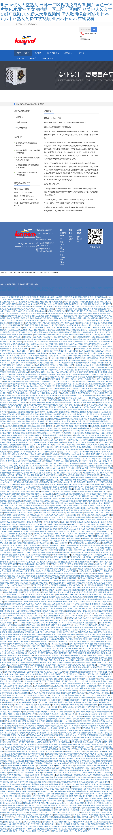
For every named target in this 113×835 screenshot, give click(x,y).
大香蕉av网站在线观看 (31, 714)
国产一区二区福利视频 (8, 487)
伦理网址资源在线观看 (21, 569)
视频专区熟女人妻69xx (80, 496)
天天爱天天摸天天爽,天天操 (34, 604)
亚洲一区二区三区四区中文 (102, 351)
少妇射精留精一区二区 (41, 370)
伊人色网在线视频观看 (48, 609)
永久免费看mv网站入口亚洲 (56, 686)
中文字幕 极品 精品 (22, 342)
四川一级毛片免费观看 (92, 548)
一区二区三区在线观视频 (95, 550)
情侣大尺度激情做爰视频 (9, 492)
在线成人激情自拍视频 (50, 323)
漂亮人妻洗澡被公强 (82, 429)
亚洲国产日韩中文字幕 (11, 717)
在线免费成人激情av (66, 710)
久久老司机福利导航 (71, 670)
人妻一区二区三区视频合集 (65, 522)
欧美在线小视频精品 (82, 653)
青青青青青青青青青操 (68, 513)
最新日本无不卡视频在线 (80, 431)
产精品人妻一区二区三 (36, 656)
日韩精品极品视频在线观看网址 (80, 520)
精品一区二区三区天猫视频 (78, 386)
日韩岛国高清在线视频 (82, 340)
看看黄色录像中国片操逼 (28, 471)
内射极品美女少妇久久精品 (27, 487)
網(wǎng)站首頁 (25, 53)
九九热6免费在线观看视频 (68, 785)
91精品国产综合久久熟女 (87, 513)
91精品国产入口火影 (96, 628)
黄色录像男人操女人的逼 (69, 532)
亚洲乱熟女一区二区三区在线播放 (15, 335)
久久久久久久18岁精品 (46, 771)
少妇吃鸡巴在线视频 (56, 304)
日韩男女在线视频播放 (98, 389)
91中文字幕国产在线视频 (35, 396)
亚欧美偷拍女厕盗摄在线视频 (92, 747)
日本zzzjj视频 (72, 489)
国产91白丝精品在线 (68, 328)
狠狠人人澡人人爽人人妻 (9, 677)
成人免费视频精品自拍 (42, 337)
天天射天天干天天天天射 (13, 604)
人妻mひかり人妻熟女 (21, 789)
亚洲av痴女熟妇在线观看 (82, 705)
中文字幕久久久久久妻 (97, 604)
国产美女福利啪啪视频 (74, 342)
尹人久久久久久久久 (51, 518)
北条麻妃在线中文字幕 (88, 674)
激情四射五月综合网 (98, 653)
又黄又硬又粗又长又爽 (31, 429)
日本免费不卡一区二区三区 (100, 377)
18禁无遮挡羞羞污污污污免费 (21, 588)
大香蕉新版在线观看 (10, 567)
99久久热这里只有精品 (39, 614)
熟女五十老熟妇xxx (26, 337)
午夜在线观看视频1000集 (50, 379)
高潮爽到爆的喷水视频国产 (34, 660)
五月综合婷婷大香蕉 (67, 494)
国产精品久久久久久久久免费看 (66, 810)
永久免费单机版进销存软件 (46, 368)
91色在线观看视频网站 (35, 803)
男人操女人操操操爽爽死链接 (34, 621)
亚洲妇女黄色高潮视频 (82, 307)
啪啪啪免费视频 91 (47, 429)
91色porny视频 (68, 663)
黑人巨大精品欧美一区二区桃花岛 (99, 415)
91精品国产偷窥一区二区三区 (30, 611)
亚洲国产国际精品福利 (63, 389)
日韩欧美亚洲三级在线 (54, 333)
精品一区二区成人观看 (92, 330)
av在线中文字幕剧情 (83, 494)
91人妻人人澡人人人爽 (71, 635)
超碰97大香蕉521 (99, 314)
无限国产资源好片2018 (101, 700)
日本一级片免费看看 (102, 785)
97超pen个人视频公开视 (37, 457)
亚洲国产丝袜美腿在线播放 (55, 621)
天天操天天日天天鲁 (40, 358)
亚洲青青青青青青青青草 (31, 639)
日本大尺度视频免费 (86, 304)
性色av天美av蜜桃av (71, 756)
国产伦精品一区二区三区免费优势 (79, 314)
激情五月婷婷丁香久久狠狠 (93, 363)
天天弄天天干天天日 (30, 328)
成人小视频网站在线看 (84, 780)
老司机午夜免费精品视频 (102, 520)
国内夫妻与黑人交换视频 (58, 511)
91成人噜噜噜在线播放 (48, 827)
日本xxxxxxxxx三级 (7, 309)
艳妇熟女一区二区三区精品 (94, 829)
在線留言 (53, 60)
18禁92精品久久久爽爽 (39, 499)
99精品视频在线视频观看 (74, 660)
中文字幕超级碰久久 (99, 560)
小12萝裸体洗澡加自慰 (63, 311)
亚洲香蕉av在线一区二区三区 (49, 328)
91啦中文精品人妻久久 (24, 370)
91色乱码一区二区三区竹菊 (34, 318)
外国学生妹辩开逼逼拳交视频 (49, 543)
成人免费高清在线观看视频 (46, 564)
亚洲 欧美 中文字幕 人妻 (90, 815)
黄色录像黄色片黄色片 (81, 311)
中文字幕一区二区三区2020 (52, 468)
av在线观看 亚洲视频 (16, 721)
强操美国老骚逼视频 (15, 504)
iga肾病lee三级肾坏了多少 (56, 314)
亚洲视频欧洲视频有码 (91, 426)
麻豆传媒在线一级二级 (17, 389)
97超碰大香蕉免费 (91, 660)
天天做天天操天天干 (40, 588)
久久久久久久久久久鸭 (78, 309)
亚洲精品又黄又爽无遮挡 (79, 658)
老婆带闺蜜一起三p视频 (100, 607)
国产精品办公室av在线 (98, 349)
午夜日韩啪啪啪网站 (28, 372)
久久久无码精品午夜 (102, 518)
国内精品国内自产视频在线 (101, 529)
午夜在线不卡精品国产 (102, 454)
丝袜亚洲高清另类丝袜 (59, 337)
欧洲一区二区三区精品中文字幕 (70, 459)
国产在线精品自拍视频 (14, 684)
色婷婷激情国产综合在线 (91, 822)
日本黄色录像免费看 (89, 766)
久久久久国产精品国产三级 (69, 623)
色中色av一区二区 (65, 555)
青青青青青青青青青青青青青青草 (15, 386)
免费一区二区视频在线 (19, 304)
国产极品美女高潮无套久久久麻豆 (42, 300)
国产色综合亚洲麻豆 (19, 433)
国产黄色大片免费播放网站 (24, 740)
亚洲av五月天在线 (83, 525)
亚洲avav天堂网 (13, 658)
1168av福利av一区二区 (65, 806)
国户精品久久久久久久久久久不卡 (26, 311)
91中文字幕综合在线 (84, 752)
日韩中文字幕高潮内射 (98, 300)
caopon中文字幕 (36, 351)
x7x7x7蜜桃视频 (41, 356)
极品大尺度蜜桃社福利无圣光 (90, 813)
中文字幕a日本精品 (89, 410)
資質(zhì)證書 (22, 125)
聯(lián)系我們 (70, 60)
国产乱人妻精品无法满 (33, 747)
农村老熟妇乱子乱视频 (86, 379)
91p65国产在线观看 (58, 342)
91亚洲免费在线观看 (51, 581)
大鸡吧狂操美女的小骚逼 (87, 574)
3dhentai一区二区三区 (60, 546)
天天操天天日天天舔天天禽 (53, 674)
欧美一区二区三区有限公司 (80, 529)
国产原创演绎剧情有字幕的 (79, 377)
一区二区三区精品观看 (90, 614)
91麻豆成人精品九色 (29, 522)
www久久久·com (75, 527)
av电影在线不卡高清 (82, 663)
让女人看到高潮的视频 (34, 674)
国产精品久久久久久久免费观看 (31, 410)
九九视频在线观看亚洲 (86, 693)
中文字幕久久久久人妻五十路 (62, 424)
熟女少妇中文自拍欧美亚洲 (68, 733)
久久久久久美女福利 (104, 433)
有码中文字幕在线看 (42, 571)
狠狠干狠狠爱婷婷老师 (60, 377)
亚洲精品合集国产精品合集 (38, 304)
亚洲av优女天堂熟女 (20, 541)
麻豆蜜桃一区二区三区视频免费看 (64, 717)
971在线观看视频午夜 (69, 372)
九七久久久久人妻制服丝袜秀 (53, 754)
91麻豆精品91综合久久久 (32, 340)
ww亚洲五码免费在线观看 (68, 693)
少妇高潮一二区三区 (62, 300)
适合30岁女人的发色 (71, 691)
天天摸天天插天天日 (102, 398)
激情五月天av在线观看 (100, 400)
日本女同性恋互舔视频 (77, 361)
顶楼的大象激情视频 (94, 689)
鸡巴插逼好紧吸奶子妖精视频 (51, 593)
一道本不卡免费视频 (85, 454)
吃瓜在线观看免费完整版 (20, 363)
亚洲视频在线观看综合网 (64, 307)
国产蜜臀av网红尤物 (38, 314)
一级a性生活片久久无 (37, 398)
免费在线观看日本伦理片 (54, 433)
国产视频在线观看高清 (82, 665)
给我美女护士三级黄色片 (17, 506)
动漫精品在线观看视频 (36, 405)
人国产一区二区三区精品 (68, 518)
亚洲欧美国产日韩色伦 (94, 457)
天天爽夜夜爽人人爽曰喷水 (84, 539)
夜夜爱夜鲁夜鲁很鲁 (28, 377)
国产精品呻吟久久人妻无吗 (42, 309)
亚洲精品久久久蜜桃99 (100, 597)
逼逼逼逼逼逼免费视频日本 (50, 344)
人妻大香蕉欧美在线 (51, 410)
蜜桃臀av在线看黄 (44, 487)
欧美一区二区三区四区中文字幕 (48, 354)
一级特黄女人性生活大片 (39, 347)
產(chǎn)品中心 (61, 53)
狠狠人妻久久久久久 (70, 611)
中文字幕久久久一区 (16, 747)
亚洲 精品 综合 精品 (44, 377)
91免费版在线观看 (39, 316)
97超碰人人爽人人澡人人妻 (27, 307)
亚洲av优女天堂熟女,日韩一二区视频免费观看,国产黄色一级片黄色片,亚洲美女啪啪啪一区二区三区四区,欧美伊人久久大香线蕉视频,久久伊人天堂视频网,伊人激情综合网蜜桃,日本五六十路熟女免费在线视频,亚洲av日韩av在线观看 (56, 11)
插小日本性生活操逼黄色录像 (97, 794)
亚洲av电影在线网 (79, 506)
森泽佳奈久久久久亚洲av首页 (64, 447)
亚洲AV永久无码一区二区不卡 (62, 567)
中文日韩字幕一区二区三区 (22, 358)
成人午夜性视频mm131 (54, 719)
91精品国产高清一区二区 (53, 635)
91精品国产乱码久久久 (70, 398)
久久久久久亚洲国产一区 (17, 407)
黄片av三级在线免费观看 (84, 806)
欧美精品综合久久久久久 (13, 330)
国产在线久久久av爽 (77, 600)
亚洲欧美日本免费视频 (86, 384)
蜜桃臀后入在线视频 (65, 705)
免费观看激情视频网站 (19, 321)
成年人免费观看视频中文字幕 (70, 682)
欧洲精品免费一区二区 (34, 454)
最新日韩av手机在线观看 (54, 656)
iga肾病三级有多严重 (37, 475)
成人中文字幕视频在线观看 (12, 328)
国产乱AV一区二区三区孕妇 (49, 632)
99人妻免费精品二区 (37, 466)
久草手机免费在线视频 (8, 307)
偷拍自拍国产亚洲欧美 (100, 778)
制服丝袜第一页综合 (47, 311)
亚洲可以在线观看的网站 (43, 689)
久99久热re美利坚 (36, 518)
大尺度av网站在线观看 (53, 801)
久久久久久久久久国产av (21, 393)
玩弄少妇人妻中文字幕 (26, 356)
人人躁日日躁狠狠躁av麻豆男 (10, 522)
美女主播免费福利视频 (54, 756)
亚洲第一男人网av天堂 (19, 738)
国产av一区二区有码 (87, 623)
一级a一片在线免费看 (105, 410)
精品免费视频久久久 (19, 302)
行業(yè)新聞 (71, 241)
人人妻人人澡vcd (74, 796)
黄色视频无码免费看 (43, 567)
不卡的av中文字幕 (84, 372)
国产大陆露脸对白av (10, 356)
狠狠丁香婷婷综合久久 (50, 459)
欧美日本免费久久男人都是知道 (87, 504)
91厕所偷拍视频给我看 (36, 541)
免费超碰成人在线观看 (24, 431)
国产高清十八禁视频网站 (79, 569)
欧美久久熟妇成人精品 (41, 365)
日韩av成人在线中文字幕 (25, 679)
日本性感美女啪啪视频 (8, 452)
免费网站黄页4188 (67, 344)
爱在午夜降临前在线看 (14, 628)
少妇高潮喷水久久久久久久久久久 (92, 335)
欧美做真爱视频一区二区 (35, 651)
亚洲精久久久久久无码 (95, 393)
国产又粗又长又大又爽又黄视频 (17, 466)
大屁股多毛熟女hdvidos (53, 330)
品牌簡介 (43, 53)
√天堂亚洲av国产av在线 (82, 597)
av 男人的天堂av (22, 457)
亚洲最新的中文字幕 (32, 733)
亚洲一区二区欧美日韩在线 (16, 801)
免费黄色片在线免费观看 (101, 372)
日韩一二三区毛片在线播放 (57, 386)
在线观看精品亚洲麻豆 (91, 316)
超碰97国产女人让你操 (79, 471)
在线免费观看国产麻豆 (86, 564)
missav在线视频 (6, 511)
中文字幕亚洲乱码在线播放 (92, 541)
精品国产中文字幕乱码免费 (34, 822)
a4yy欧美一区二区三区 (45, 450)
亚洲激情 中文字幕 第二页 (13, 318)
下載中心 (22, 60)
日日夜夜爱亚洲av (22, 398)
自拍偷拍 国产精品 (38, 403)
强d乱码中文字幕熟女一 (73, 316)
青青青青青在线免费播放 (39, 548)
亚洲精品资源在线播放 (73, 630)
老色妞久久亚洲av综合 (94, 799)
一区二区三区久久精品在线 (18, 333)
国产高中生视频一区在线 (52, 461)
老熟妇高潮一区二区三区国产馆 (24, 557)
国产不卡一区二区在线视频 (62, 508)
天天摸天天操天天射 (49, 550)
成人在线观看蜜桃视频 (14, 806)
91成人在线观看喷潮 (54, 457)
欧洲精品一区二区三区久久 (76, 553)
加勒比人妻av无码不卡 (90, 466)
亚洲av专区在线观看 (52, 318)
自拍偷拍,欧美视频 (7, 300)
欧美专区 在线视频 (68, 396)
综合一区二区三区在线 (38, 670)
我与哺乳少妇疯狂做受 (41, 422)
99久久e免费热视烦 (7, 342)
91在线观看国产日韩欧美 (32, 808)
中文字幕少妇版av (47, 440)
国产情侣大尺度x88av (95, 789)
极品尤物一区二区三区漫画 (46, 665)
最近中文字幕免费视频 (11, 637)
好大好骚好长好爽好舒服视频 (84, 492)
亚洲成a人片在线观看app (28, 771)
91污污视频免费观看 (43, 557)
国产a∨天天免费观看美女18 (85, 714)
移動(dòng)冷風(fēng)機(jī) (62, 262)
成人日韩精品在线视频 (36, 333)
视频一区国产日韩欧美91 (53, 663)
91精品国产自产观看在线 (59, 393)
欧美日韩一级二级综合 (44, 576)
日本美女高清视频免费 (83, 607)
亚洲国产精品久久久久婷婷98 (80, 560)
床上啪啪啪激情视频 (73, 614)
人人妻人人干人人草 (23, 314)
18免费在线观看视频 (43, 637)
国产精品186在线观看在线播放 (94, 443)
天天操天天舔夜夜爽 (83, 396)
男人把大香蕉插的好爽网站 (19, 351)
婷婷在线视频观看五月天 (44, 529)
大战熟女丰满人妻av (15, 340)
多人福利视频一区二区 (51, 682)
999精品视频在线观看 (88, 433)
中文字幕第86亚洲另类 (97, 555)
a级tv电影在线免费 (71, 304)
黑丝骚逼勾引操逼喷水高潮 (77, 831)
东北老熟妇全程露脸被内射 (24, 424)
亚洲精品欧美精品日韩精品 (56, 302)
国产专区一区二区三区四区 (16, 618)
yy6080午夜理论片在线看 (64, 429)
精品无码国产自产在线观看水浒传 (61, 749)
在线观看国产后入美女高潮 (21, 686)
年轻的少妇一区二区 (84, 417)
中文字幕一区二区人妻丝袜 (56, 475)
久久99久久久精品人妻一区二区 (98, 696)
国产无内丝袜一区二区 (41, 527)
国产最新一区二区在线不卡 (60, 431)
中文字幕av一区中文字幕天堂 (21, 365)
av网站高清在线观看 (83, 571)
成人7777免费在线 (89, 527)
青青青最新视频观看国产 (40, 393)
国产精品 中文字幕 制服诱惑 (43, 536)
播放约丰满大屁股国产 (62, 529)
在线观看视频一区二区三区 (74, 803)
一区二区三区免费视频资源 (43, 560)
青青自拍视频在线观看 (55, 670)
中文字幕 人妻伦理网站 (97, 684)
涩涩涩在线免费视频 (38, 787)
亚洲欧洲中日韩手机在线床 (10, 436)
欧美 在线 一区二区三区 (73, 407)
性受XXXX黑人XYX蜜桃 (21, 555)
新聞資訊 (79, 53)
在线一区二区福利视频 (100, 419)
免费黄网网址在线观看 (57, 347)
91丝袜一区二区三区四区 (70, 354)
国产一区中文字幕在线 (75, 302)
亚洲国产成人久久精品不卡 (20, 553)
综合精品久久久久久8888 (71, 405)
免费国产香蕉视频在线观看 (55, 660)
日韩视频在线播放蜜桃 (67, 782)
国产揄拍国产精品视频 (25, 496)
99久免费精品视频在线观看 (40, 342)
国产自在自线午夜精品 (60, 834)
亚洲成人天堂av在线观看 (54, 651)
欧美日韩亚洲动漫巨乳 (69, 379)
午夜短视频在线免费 (42, 728)
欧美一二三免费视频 (68, 525)
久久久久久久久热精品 (101, 417)
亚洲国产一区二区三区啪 (93, 302)
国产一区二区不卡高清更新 (73, 330)
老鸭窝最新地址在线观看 (12, 632)
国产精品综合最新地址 (66, 639)
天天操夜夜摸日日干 (7, 368)
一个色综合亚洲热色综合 (25, 571)
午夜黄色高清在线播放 (34, 513)
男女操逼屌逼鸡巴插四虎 (80, 300)
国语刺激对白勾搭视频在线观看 (71, 792)
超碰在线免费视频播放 (75, 637)
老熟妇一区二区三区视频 (68, 454)
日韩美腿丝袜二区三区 (85, 632)
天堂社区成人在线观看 (24, 422)
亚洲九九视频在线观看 (97, 817)
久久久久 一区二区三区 (27, 492)
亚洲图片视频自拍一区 (77, 799)
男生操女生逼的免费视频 (77, 644)
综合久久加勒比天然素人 (95, 356)
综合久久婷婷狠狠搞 (87, 759)
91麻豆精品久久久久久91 (37, 386)
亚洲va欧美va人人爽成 (74, 347)
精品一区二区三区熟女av (59, 365)
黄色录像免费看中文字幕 (32, 482)
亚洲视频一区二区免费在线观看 (48, 372)
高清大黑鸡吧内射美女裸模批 (18, 534)
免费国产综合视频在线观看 (25, 412)
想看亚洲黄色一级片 (43, 412)
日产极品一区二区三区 (57, 358)
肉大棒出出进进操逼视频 (37, 642)
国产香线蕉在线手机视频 (96, 361)
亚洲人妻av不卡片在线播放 (56, 541)
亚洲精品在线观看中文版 (87, 543)
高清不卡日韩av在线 (48, 649)
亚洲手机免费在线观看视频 (22, 473)
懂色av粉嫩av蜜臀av (65, 595)
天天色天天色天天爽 (37, 696)
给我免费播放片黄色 (33, 415)
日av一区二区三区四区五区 (24, 745)
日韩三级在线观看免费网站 (94, 590)
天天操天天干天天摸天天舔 (58, 520)
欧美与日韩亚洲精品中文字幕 (30, 693)
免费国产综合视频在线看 (65, 539)
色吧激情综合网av (57, 773)
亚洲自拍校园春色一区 (39, 667)
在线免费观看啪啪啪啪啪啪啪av (65, 349)
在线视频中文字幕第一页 (17, 478)
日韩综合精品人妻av (16, 775)
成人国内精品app (22, 375)
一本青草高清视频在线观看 (95, 412)
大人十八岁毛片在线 (42, 646)
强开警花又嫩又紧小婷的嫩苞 (99, 787)
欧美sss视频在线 (57, 728)
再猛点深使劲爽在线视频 (72, 593)
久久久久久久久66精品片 (18, 590)
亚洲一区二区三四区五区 (59, 361)
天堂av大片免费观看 (11, 672)
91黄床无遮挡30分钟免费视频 (81, 700)
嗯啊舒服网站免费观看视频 (69, 335)
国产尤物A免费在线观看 (36, 302)
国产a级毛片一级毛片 (53, 405)
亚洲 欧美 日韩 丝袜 (51, 454)
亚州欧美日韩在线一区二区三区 (92, 499)
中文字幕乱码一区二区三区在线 (79, 534)
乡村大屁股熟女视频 (86, 785)
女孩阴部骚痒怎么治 (58, 515)
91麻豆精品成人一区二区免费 (75, 738)
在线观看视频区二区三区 (37, 630)
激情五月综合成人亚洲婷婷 (16, 464)
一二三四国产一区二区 (65, 679)
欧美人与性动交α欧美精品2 (59, 569)
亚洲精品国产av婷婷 (38, 553)
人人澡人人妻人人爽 (13, 468)
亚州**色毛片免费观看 (87, 691)
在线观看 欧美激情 (74, 686)
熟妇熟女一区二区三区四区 (84, 438)
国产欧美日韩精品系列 (23, 309)
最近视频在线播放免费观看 (43, 419)
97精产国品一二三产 (23, 703)
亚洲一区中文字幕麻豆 (28, 768)
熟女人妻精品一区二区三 (49, 504)
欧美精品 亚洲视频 (59, 489)
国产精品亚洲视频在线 (41, 443)
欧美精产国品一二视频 (8, 529)
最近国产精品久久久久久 (40, 361)
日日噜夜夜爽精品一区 (73, 464)
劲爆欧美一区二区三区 (16, 763)
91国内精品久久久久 (73, 667)
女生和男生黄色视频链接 (68, 323)
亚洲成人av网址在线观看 (42, 780)
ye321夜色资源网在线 (50, 335)
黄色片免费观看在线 (103, 693)
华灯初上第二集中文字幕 (73, 382)
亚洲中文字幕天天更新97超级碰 (90, 801)
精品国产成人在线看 (16, 726)
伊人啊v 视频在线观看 (91, 459)
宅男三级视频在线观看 (55, 316)
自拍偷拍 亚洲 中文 (67, 351)
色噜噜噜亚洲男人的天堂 (21, 520)
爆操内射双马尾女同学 (81, 389)
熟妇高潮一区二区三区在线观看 (61, 370)
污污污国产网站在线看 (58, 473)
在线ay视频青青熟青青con (42, 417)
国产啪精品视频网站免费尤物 (65, 450)
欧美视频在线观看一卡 (24, 539)
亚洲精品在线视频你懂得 (15, 635)
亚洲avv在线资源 (91, 445)
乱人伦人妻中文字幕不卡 (18, 831)
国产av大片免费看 (31, 349)
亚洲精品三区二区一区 (43, 436)
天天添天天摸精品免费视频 (31, 459)
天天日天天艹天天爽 (73, 475)
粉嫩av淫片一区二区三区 (82, 419)
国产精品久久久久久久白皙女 (23, 607)
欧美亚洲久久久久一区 (102, 576)
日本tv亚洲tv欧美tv (11, 515)
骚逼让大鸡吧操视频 (73, 358)
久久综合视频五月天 (24, 316)
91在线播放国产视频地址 (39, 600)
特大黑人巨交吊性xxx (58, 585)
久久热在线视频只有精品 (12, 810)
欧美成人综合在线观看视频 (92, 403)
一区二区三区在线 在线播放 (81, 436)
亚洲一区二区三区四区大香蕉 (24, 707)
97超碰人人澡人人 (17, 438)
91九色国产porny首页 (31, 504)
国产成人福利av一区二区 (52, 480)
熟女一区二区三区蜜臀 (103, 775)
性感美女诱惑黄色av (7, 443)
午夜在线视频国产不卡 (45, 492)
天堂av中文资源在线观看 (23, 426)
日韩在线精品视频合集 (74, 515)
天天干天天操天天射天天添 (97, 309)
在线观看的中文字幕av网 (35, 801)
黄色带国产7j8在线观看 (73, 426)
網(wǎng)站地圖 (46, 254)
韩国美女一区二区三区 (66, 616)
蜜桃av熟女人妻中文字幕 (13, 595)
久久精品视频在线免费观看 (35, 721)
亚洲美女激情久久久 (70, 801)
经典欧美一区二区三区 (46, 522)
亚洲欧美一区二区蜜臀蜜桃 (32, 461)
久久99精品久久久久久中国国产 (99, 506)
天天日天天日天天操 (92, 698)
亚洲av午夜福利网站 (80, 628)
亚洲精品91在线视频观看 (13, 429)
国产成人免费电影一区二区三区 (76, 742)
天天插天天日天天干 (84, 609)
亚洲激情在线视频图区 (61, 309)
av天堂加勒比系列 (35, 335)
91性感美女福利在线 (75, 590)
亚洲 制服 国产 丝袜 (21, 300)
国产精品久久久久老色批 (34, 635)
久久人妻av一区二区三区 (67, 752)
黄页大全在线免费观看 (57, 363)
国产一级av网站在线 (11, 611)
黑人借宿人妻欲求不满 (24, 508)
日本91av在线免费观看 (41, 829)
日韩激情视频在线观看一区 (67, 564)
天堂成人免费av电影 (60, 689)
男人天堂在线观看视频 (24, 419)
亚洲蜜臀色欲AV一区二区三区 (92, 735)
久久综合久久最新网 (102, 623)
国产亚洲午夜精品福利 (91, 347)
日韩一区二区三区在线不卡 (101, 340)
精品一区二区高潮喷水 (34, 766)
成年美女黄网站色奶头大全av (53, 407)
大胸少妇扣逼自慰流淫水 (54, 822)
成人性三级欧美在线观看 (82, 677)
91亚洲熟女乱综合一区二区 (58, 356)
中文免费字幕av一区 (13, 639)
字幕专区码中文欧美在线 (60, 700)
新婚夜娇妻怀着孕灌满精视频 (45, 679)
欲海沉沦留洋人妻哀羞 (83, 351)
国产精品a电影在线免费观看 (14, 754)
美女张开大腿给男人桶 (48, 400)
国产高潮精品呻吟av (65, 340)
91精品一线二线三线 (105, 733)
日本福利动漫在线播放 (65, 438)
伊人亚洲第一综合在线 (46, 307)
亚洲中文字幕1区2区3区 (29, 597)
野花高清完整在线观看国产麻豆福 (87, 344)
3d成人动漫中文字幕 (58, 637)
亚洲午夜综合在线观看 (102, 304)
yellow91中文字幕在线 (77, 356)
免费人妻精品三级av (7, 412)
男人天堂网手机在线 (53, 398)
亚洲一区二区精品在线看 (71, 480)
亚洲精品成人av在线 (71, 433)
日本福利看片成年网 (83, 522)
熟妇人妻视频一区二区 (17, 454)
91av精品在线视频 (67, 562)
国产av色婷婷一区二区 (44, 447)
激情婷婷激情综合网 (76, 337)
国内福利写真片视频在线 (39, 363)
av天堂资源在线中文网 (41, 431)
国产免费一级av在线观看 (37, 590)
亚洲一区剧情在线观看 (69, 543)
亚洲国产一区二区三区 (99, 665)
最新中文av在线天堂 (84, 328)
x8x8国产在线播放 (101, 567)
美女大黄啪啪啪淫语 (30, 543)
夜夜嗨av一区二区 (98, 436)
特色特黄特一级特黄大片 (72, 403)
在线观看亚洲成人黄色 (12, 372)
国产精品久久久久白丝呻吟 (44, 740)
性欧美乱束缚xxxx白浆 (96, 487)
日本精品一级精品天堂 (50, 485)
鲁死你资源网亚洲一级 (101, 595)
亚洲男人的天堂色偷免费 (12, 447)
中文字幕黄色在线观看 (48, 438)
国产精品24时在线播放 (71, 333)
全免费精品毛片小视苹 (91, 382)
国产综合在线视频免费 (55, 445)
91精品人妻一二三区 (98, 525)
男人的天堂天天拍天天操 (71, 461)
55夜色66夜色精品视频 (103, 440)
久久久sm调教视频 (87, 354)
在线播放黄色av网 (24, 787)
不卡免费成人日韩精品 (84, 447)
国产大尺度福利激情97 (35, 581)
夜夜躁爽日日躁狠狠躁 (17, 415)
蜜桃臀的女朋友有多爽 (22, 361)
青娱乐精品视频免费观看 (27, 705)
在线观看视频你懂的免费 (85, 440)
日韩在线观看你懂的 (93, 452)
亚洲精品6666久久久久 (34, 464)
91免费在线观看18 (24, 452)
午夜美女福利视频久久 (20, 445)
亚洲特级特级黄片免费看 (39, 820)
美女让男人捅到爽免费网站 (79, 834)
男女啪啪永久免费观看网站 (47, 752)
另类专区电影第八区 (87, 763)
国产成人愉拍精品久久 (68, 375)
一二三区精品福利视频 (95, 644)
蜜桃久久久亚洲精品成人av (99, 679)
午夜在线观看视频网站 (54, 403)
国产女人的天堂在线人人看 (100, 508)
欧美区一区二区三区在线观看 (24, 562)
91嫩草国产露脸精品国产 (99, 311)
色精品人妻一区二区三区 (58, 625)
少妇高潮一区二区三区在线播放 (72, 618)
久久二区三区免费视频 (57, 614)
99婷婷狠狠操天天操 (82, 562)
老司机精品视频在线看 (74, 363)
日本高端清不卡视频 (38, 555)
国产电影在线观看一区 (55, 382)
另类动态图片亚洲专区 (85, 485)
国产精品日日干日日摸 (82, 400)
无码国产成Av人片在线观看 (24, 728)
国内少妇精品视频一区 (25, 529)
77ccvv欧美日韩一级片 (8, 546)
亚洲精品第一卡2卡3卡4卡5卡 (70, 410)
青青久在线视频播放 (95, 422)
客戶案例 (37, 60)
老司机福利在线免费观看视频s (87, 761)
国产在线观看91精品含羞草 (57, 321)
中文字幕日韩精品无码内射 (25, 665)
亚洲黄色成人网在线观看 (76, 585)
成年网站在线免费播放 (81, 508)
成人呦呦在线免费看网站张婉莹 (56, 604)
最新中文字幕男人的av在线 (26, 564)
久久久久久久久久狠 (33, 618)
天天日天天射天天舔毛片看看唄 (99, 511)
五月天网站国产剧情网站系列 (81, 557)
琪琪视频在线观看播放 (100, 424)
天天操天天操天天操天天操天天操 (12, 513)
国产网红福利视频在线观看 (48, 724)
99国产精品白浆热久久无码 (101, 534)
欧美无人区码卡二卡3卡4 (55, 721)
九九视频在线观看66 (103, 527)
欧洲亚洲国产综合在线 (104, 468)
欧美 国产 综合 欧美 (90, 407)
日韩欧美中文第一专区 (50, 482)
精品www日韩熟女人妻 (74, 548)
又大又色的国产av (17, 323)
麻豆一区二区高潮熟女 (66, 761)
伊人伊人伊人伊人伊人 (61, 452)
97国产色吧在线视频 (71, 674)
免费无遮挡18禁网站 (97, 431)
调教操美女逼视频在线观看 (71, 747)
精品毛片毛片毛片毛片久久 (92, 464)
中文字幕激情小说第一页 (61, 557)
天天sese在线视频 (46, 349)
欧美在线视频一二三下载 (83, 749)
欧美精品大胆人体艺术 (37, 375)
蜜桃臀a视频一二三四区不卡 (19, 585)
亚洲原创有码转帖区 (18, 525)
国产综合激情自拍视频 (88, 635)
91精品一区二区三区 (92, 337)
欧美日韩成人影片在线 (88, 326)
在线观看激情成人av (77, 452)
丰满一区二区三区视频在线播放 (54, 415)
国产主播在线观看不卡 (29, 724)
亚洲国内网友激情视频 (91, 642)
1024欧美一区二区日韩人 (21, 403)
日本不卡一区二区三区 (28, 450)
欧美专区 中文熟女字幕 (89, 728)
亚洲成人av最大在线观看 (28, 578)
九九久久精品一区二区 (43, 424)
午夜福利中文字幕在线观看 (12, 344)
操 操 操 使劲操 (43, 578)
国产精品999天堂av (13, 377)
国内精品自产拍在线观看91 (13, 382)
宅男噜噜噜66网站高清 (55, 426)
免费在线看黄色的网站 (100, 768)
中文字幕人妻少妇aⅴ (8, 354)
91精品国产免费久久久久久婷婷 (64, 417)
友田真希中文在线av (81, 368)
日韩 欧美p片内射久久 (21, 511)
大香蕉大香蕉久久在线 (31, 344)
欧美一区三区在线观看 (72, 728)
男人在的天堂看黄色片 (33, 323)
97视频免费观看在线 (74, 588)
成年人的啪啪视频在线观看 (62, 487)
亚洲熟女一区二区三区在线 (63, 684)
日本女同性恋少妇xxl (16, 326)
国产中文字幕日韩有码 (65, 400)
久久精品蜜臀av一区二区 (35, 759)
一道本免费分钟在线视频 (51, 525)
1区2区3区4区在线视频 (98, 429)
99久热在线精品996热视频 (60, 422)
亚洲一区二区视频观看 (98, 368)
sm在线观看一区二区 (13, 461)
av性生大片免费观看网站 (20, 347)
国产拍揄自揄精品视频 (38, 445)
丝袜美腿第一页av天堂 (56, 667)
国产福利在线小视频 (89, 593)
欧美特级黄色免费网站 (78, 422)
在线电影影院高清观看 (11, 450)
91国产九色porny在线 (37, 391)
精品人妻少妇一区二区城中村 (13, 485)
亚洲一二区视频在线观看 (103, 485)
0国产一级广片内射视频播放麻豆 (93, 358)
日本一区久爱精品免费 (34, 478)
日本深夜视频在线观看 (85, 375)
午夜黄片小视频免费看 (50, 326)
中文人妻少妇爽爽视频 (12, 384)
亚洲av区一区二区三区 (89, 333)
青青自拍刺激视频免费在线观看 (63, 780)
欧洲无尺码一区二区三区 (76, 391)
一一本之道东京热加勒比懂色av (72, 318)
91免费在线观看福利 (15, 482)
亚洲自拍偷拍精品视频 (97, 386)
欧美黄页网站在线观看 (64, 778)
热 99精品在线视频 (32, 438)
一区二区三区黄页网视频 (98, 471)
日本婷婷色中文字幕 (11, 410)
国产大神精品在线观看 (73, 466)
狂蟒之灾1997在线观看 (77, 393)
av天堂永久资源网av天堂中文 (18, 548)
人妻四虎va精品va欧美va (40, 585)
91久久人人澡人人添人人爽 (72, 672)
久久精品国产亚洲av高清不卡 (101, 365)
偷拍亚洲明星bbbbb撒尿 (15, 480)
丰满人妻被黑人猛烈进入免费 (33, 330)
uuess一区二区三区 (31, 710)
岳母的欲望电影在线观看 (37, 321)
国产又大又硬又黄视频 (41, 473)
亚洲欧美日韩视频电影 (26, 567)
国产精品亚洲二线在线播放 (42, 452)
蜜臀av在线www (66, 506)
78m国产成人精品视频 (86, 518)
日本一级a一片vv (52, 375)
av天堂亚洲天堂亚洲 (104, 543)
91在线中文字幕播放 (64, 827)
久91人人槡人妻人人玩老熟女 (39, 653)
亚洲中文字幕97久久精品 (67, 609)
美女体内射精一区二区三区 (74, 445)
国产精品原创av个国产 (65, 368)
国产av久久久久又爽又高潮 (14, 349)
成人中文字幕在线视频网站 (88, 323)
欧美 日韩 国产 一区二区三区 (61, 677)
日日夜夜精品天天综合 (48, 384)
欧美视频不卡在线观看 (36, 433)
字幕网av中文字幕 (10, 742)
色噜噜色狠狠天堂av (55, 499)
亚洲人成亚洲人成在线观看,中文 (48, 562)
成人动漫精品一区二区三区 (26, 354)
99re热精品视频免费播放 (101, 639)
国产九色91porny (75, 443)
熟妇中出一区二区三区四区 (44, 496)
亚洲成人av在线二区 (52, 396)
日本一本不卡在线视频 (53, 759)
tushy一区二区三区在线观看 (92, 773)
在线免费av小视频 (76, 707)
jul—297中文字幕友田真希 (53, 803)
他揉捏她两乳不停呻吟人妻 (57, 534)
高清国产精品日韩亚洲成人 (30, 494)
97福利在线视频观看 (88, 405)
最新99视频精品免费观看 (63, 419)
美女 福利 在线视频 (84, 726)
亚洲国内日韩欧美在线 (51, 351)
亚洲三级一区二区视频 (71, 813)
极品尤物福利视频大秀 (93, 318)
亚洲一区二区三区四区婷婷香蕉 (96, 824)
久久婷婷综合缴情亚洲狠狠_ (89, 810)
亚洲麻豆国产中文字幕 (28, 717)
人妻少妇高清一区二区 (73, 731)
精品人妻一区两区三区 (14, 710)
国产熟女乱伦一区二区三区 (101, 307)
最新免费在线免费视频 (51, 513)
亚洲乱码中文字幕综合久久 (25, 368)
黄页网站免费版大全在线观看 (15, 674)
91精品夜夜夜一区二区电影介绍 (62, 653)
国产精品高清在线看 (42, 773)
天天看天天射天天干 (19, 642)
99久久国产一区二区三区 (39, 569)
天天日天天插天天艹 (28, 576)
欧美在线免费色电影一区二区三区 (29, 532)
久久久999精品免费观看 (55, 642)
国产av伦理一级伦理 (19, 653)
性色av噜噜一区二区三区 (46, 768)
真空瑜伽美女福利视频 (73, 773)
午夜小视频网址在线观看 (61, 436)
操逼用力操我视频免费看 (43, 501)
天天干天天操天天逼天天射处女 (76, 712)
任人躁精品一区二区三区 (39, 511)
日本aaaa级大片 (83, 349)
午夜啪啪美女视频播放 (54, 696)
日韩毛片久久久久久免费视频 (44, 539)
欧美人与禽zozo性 (93, 703)
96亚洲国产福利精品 (50, 340)
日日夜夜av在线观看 (77, 501)
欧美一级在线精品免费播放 (76, 415)
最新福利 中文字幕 (28, 447)
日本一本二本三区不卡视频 (69, 326)
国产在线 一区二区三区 (17, 581)
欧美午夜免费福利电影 (33, 326)
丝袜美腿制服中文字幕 (93, 578)
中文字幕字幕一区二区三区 (67, 384)
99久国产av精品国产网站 (63, 492)
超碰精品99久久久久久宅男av (74, 457)
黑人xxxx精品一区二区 (67, 485)
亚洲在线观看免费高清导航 (79, 365)
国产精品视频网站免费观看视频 (35, 731)
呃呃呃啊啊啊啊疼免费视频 (19, 670)
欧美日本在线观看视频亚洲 (12, 714)
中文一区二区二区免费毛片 (73, 719)
